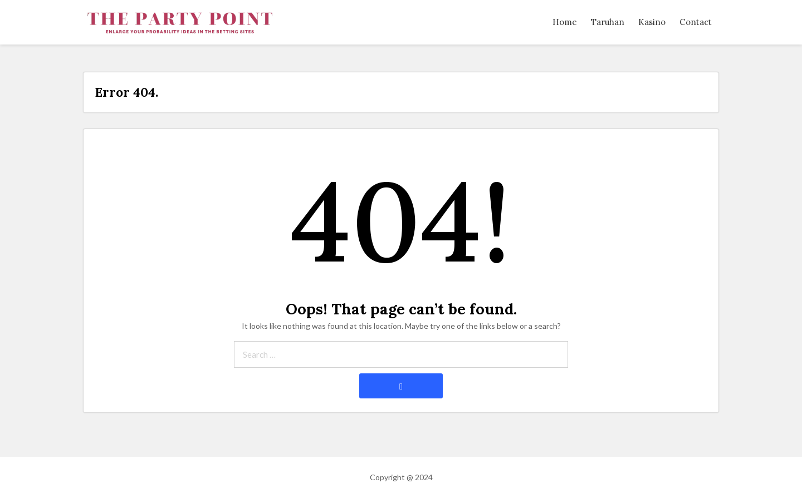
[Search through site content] (401, 354)
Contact (695, 22)
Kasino (652, 22)
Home (564, 22)
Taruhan (607, 22)
